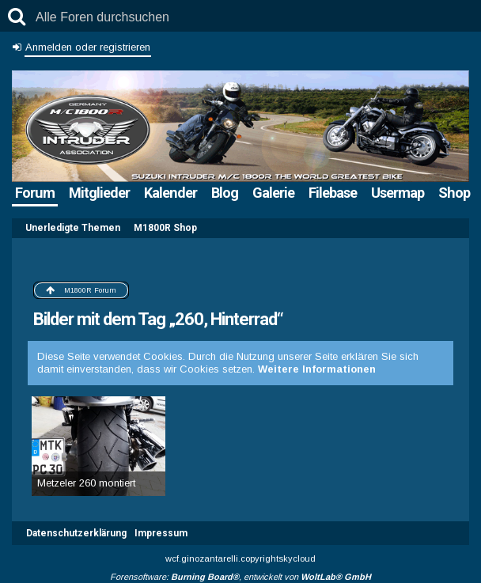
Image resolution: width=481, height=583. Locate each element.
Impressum (160, 533)
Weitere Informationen (317, 369)
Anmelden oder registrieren (87, 47)
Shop (454, 192)
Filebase (333, 192)
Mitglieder (99, 192)
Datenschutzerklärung (76, 533)
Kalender (170, 192)
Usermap (397, 192)
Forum (35, 192)
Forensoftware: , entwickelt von (240, 576)
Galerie (273, 192)
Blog (224, 192)
